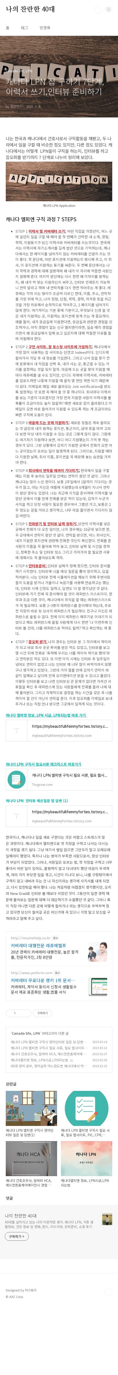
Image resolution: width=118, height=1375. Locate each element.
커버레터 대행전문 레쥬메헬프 (38, 1012)
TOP (108, 1359)
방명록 (45, 28)
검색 (97, 9)
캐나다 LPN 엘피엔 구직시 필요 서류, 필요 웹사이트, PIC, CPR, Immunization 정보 (48, 1118)
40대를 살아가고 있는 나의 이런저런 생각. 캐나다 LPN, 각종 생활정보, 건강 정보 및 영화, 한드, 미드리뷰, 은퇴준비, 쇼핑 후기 (49, 1291)
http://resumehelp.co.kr (30, 1005)
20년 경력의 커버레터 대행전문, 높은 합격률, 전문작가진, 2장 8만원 (44, 1021)
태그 (24, 28)
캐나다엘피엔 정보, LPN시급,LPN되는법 (39, 1127)
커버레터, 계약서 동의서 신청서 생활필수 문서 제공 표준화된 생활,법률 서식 (44, 1056)
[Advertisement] (59, 960)
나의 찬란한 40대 (30, 9)
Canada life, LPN (26, 1100)
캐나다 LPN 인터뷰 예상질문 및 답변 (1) (37, 800)
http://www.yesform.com (31, 1040)
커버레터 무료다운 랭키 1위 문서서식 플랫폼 (43, 1047)
